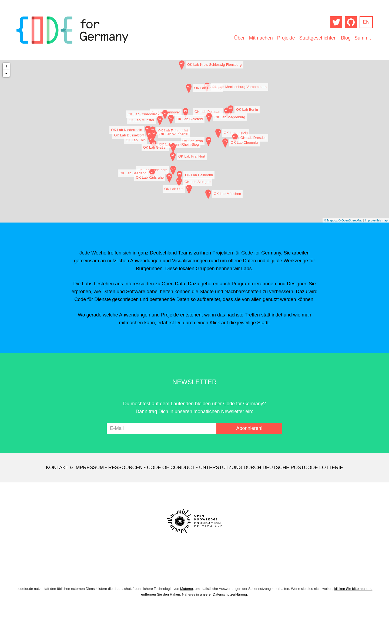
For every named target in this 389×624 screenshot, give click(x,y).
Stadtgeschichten (318, 38)
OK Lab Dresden (253, 138)
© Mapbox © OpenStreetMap (343, 220)
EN (366, 22)
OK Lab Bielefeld (189, 119)
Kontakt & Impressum (75, 467)
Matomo (186, 589)
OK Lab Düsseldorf (129, 135)
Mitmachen (261, 38)
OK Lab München (227, 194)
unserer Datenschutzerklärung (223, 594)
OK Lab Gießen (155, 147)
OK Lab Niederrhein (126, 130)
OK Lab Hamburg (208, 88)
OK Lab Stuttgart (198, 182)
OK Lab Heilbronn (199, 175)
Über (239, 38)
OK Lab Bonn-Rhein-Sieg (179, 144)
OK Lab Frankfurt (191, 156)
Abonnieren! (249, 428)
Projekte (286, 38)
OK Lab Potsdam (207, 112)
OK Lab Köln (136, 140)
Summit (362, 38)
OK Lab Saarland (132, 173)
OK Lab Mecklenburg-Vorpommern (239, 87)
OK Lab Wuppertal (173, 134)
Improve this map (376, 220)
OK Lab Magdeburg (229, 117)
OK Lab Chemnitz (245, 143)
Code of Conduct (171, 467)
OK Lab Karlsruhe (150, 177)
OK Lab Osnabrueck (143, 114)
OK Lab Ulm (173, 189)
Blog (346, 38)
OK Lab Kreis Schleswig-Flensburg (214, 65)
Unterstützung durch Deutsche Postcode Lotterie (271, 467)
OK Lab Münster (141, 120)
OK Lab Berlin (247, 109)
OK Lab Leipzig (236, 133)
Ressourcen (125, 467)
